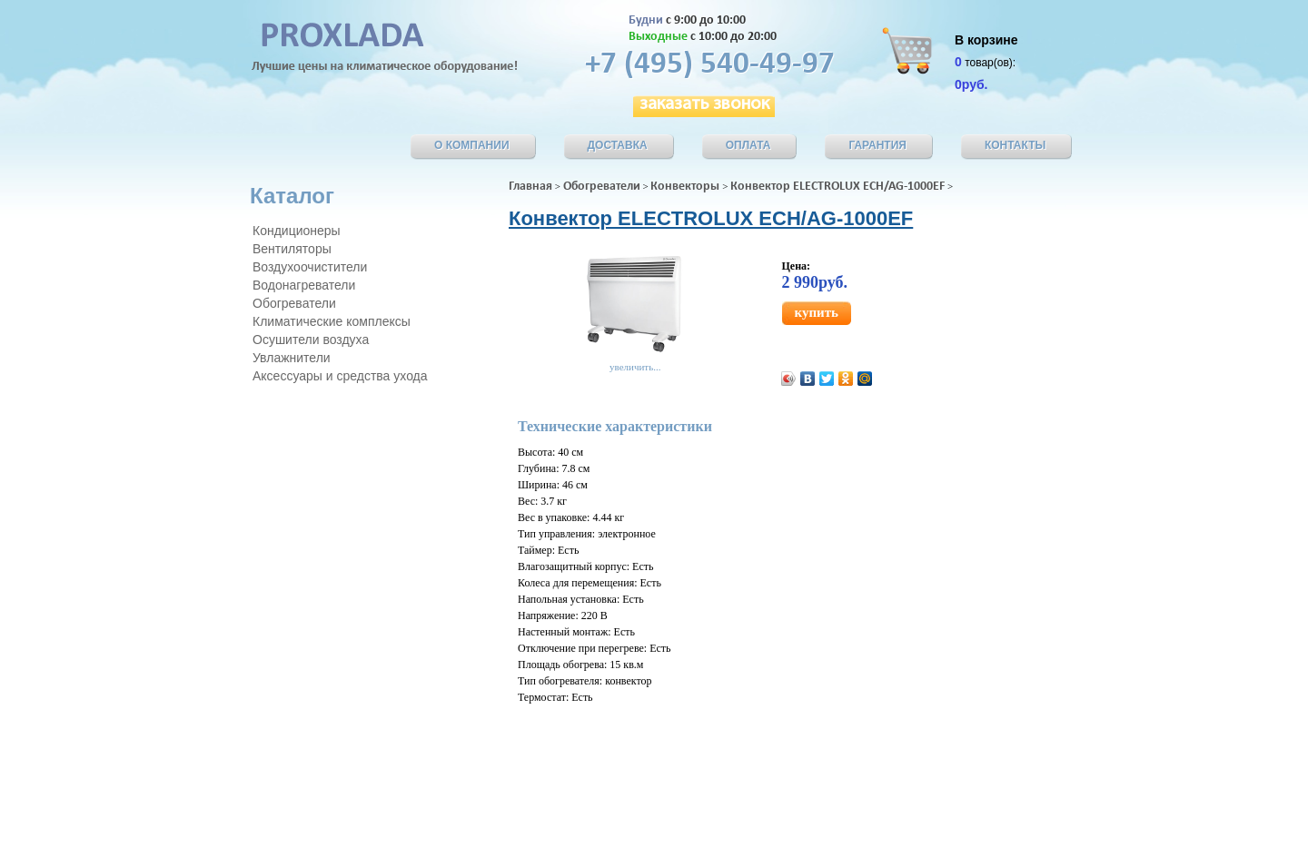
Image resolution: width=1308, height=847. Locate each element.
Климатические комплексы (332, 321)
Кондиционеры (297, 230)
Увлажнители (292, 357)
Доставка (618, 145)
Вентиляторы (292, 248)
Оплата (748, 145)
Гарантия (877, 145)
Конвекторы (684, 186)
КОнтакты (1015, 145)
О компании (472, 145)
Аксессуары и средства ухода (340, 376)
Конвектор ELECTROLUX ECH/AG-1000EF (837, 186)
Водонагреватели (304, 285)
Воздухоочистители (310, 267)
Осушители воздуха (311, 339)
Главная (530, 186)
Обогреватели (601, 186)
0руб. (971, 84)
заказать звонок (704, 104)
